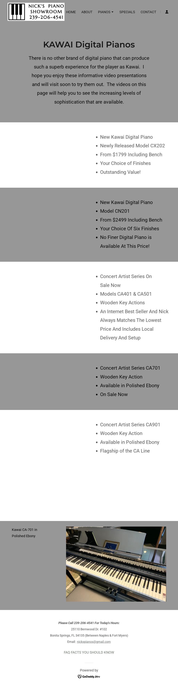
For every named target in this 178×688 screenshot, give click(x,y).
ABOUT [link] (86, 12)
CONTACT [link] (148, 12)
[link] (36, 11)
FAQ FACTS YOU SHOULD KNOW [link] (89, 652)
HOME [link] (71, 12)
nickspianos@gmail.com (94, 642)
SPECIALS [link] (127, 12)
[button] (106, 12)
